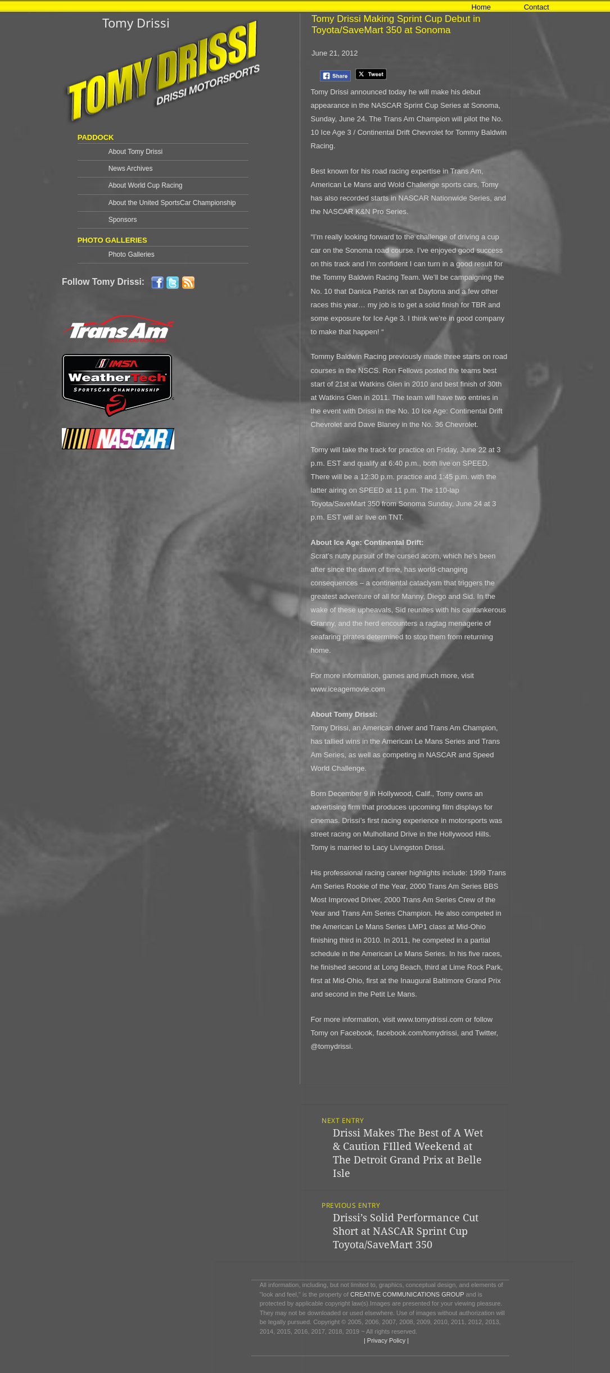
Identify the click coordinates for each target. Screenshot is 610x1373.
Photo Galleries (132, 254)
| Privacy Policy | (385, 1340)
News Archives (131, 168)
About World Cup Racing (146, 185)
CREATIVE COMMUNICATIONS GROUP (407, 1294)
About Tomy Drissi (135, 152)
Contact (536, 7)
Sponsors (123, 220)
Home (481, 7)
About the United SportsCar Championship (172, 203)
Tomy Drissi (136, 22)
